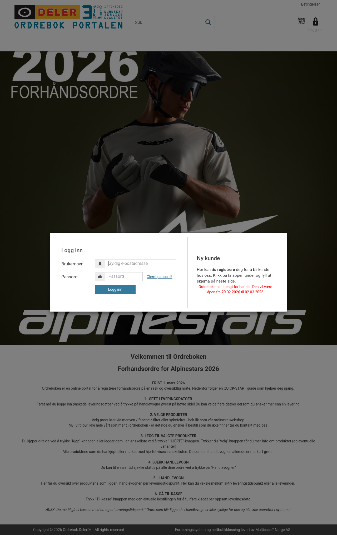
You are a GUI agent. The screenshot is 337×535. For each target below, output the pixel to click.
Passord (69, 276)
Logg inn (115, 289)
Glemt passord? (159, 277)
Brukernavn (72, 263)
